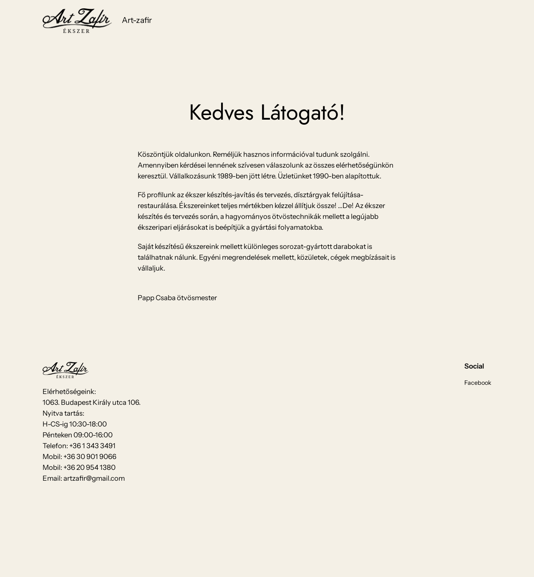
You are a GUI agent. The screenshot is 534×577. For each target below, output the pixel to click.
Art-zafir (137, 20)
